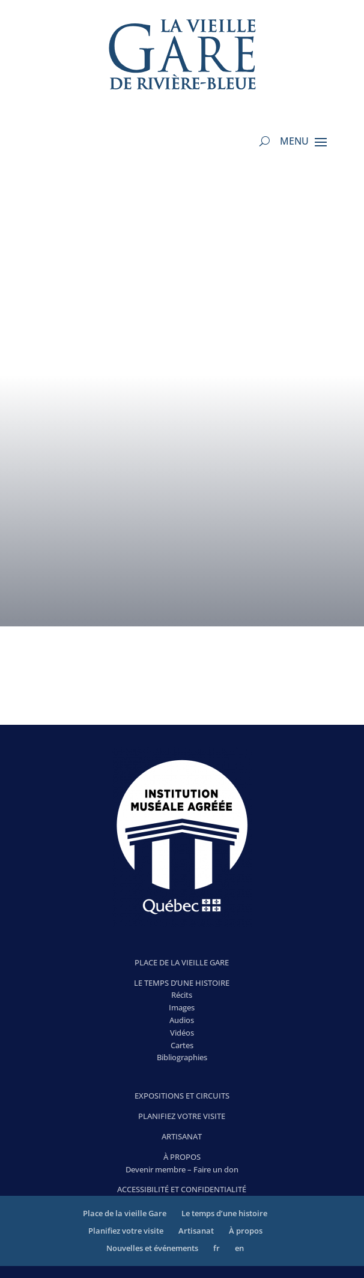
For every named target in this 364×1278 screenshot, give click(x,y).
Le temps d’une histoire (224, 1213)
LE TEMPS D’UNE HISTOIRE (181, 982)
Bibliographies (182, 1057)
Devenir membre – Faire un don (182, 1169)
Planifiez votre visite (125, 1230)
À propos (245, 1230)
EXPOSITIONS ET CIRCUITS (182, 1095)
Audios (181, 1020)
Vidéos (182, 1032)
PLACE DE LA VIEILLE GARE (182, 962)
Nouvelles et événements (152, 1248)
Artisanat (196, 1230)
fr (216, 1248)
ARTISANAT (182, 1136)
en (239, 1248)
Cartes (182, 1045)
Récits (181, 994)
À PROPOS (182, 1156)
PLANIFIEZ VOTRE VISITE (181, 1116)
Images (182, 1007)
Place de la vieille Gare (124, 1213)
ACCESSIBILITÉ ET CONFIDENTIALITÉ (181, 1189)
